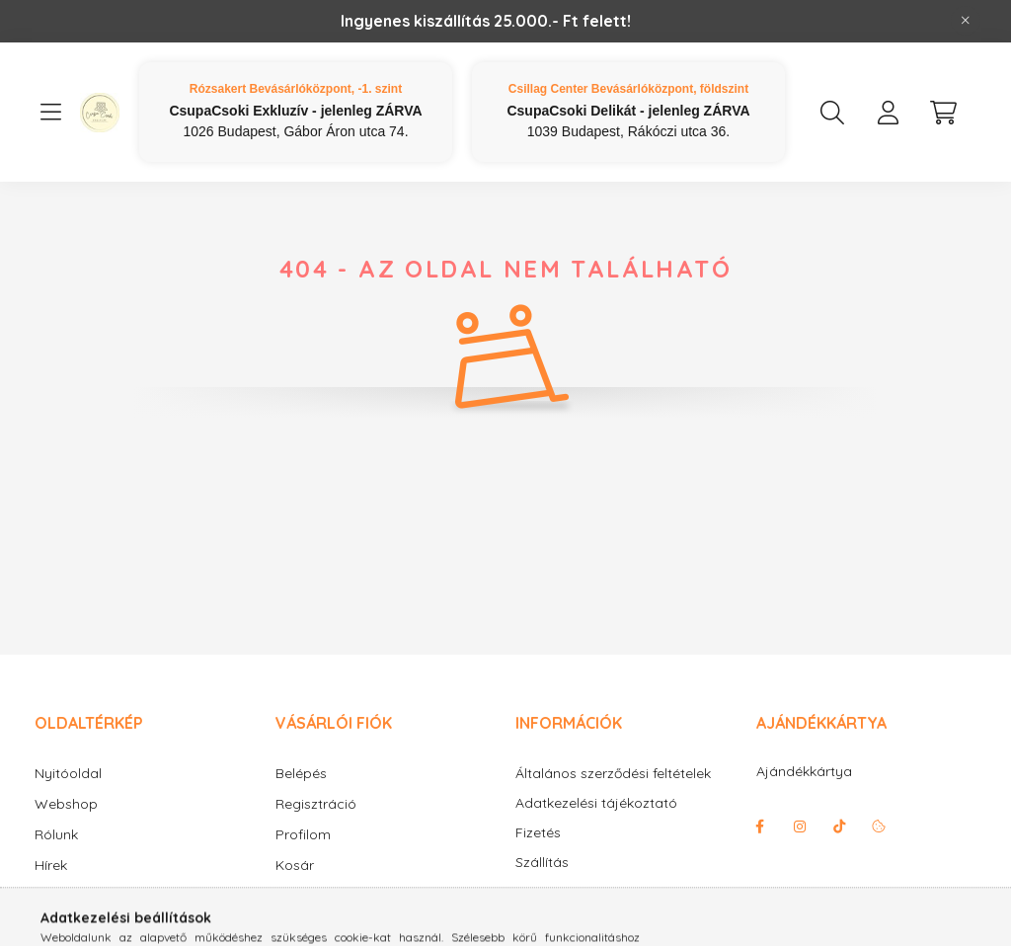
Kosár (294, 865)
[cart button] (943, 112)
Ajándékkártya (804, 771)
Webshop (66, 804)
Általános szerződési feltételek (613, 773)
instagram (799, 826)
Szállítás (542, 862)
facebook (760, 826)
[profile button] (887, 112)
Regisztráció (315, 804)
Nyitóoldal (68, 773)
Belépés (301, 773)
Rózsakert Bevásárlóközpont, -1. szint (296, 89)
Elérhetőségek (560, 892)
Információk (73, 896)
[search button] (832, 112)
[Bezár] (965, 21)
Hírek (51, 865)
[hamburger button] (50, 112)
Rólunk (56, 834)
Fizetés (538, 833)
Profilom (303, 834)
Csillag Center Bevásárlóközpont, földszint (628, 89)
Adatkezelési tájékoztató (596, 803)
